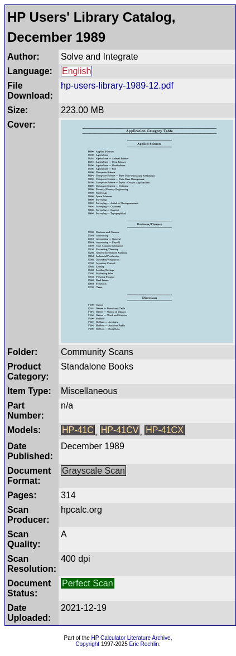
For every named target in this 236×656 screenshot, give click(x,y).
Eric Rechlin (144, 644)
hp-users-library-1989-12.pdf (117, 85)
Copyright (87, 644)
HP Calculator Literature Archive (131, 638)
